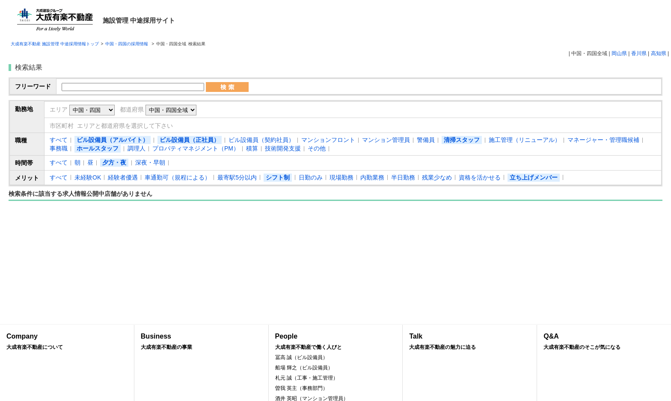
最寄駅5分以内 (237, 177)
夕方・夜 (114, 162)
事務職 (59, 148)
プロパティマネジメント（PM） (195, 148)
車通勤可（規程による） (178, 177)
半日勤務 (403, 177)
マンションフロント (328, 139)
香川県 (639, 53)
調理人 (136, 148)
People (335, 342)
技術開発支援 (283, 148)
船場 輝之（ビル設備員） (304, 368)
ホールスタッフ (98, 148)
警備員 (426, 139)
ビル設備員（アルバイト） (112, 139)
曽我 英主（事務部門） (301, 388)
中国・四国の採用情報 (127, 43)
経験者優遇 (123, 177)
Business (201, 342)
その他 (317, 148)
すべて (59, 139)
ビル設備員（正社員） (190, 139)
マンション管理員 (386, 139)
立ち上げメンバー (534, 177)
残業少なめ (437, 177)
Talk (469, 342)
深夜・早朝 (150, 162)
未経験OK (87, 177)
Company (67, 342)
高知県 (658, 53)
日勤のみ (311, 177)
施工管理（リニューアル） (525, 139)
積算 (252, 148)
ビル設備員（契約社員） (261, 139)
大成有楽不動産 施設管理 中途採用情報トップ (55, 43)
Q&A (604, 342)
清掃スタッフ (462, 139)
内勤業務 (372, 177)
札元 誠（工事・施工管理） (306, 378)
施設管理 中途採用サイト (139, 20)
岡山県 (619, 53)
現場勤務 (341, 177)
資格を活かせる (480, 177)
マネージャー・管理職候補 (603, 139)
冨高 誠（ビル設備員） (301, 357)
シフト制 (278, 177)
